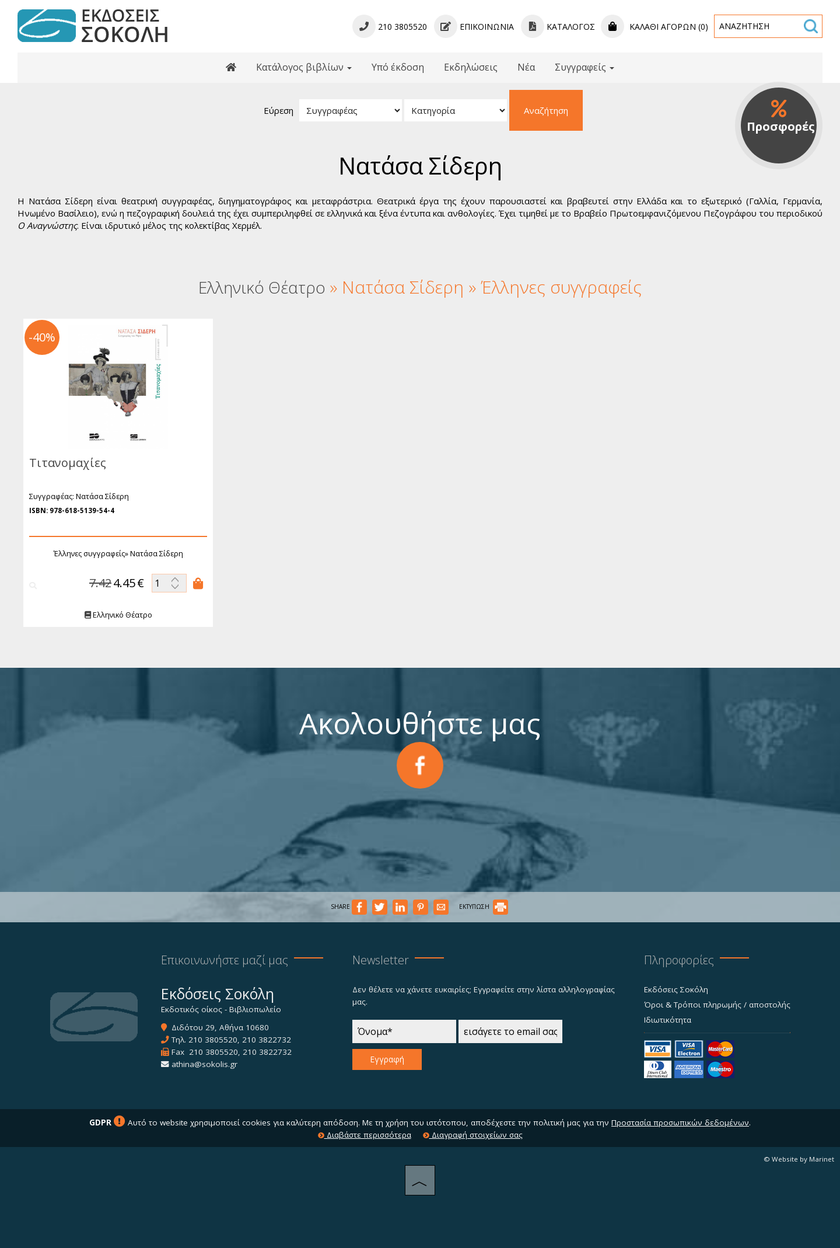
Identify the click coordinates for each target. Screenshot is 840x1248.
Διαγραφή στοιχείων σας (473, 1135)
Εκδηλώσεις (471, 67)
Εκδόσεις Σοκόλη (676, 989)
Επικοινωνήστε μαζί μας (224, 960)
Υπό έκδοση (398, 67)
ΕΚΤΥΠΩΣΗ (483, 906)
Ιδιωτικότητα (667, 1020)
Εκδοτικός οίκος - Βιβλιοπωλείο (221, 1009)
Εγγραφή (387, 1059)
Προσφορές (781, 116)
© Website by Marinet (799, 1159)
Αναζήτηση (546, 110)
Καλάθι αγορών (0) (654, 26)
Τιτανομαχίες (65, 462)
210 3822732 (266, 1039)
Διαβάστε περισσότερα (364, 1135)
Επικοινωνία (474, 26)
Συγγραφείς (584, 67)
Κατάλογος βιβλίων (304, 67)
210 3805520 (212, 1039)
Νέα (526, 67)
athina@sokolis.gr (204, 1064)
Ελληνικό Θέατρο (116, 615)
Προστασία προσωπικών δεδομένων (680, 1122)
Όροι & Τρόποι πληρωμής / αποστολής (717, 1004)
